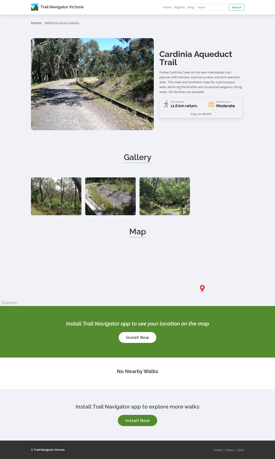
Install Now (137, 337)
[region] (137, 279)
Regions (179, 7)
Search (236, 7)
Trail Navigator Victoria (57, 7)
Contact (218, 449)
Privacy (229, 449)
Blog (191, 7)
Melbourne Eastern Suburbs (62, 22)
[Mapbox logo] (9, 303)
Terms (240, 449)
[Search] (211, 7)
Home (167, 7)
